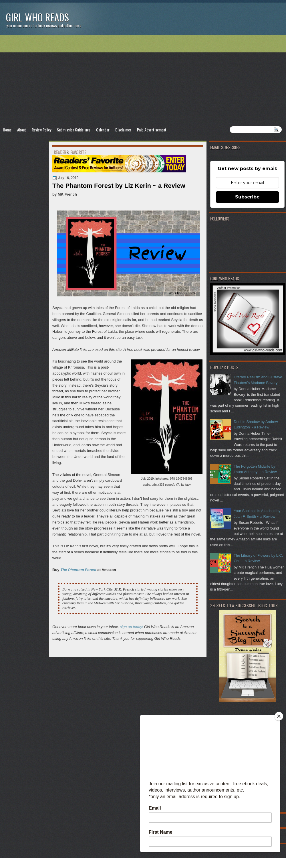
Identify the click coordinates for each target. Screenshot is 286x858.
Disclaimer (123, 130)
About (21, 130)
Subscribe (247, 197)
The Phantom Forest (78, 570)
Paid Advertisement (151, 130)
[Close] (279, 716)
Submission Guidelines (73, 130)
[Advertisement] (143, 80)
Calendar (103, 130)
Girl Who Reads (37, 17)
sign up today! (131, 627)
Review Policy (41, 130)
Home (7, 130)
